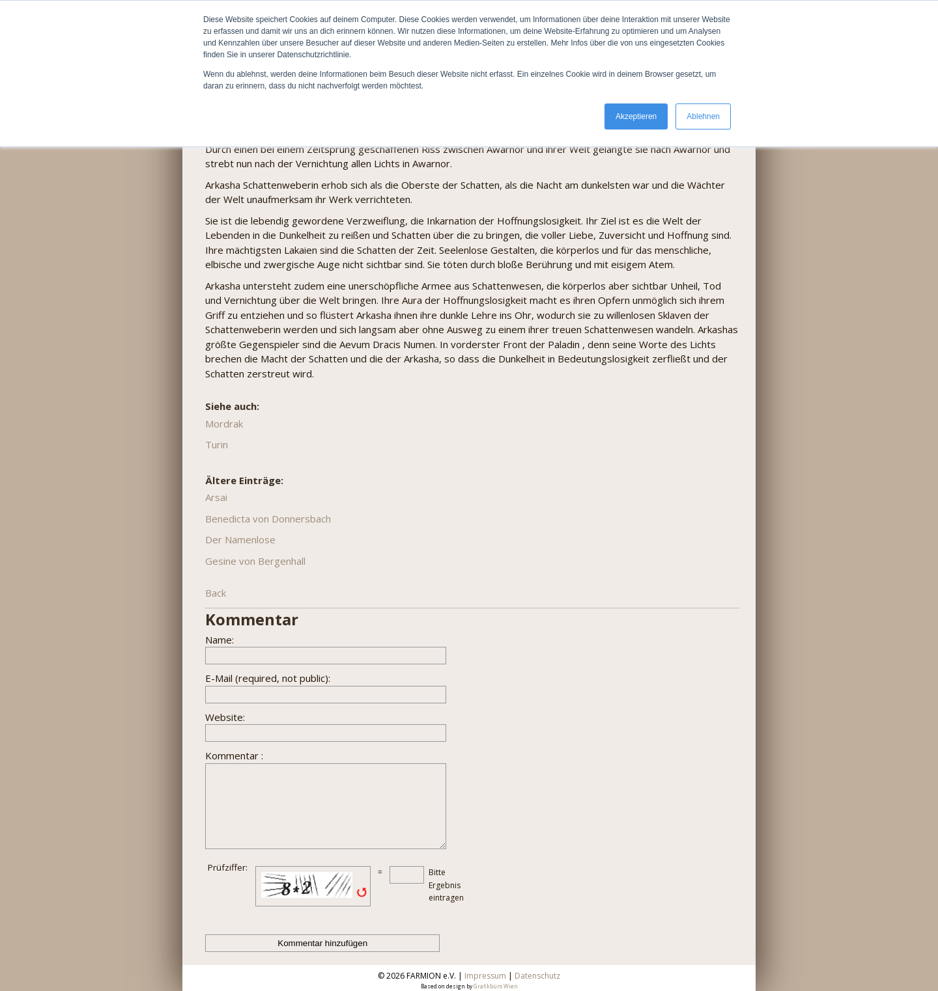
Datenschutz (537, 975)
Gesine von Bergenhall (255, 560)
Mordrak (224, 423)
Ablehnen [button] (703, 116)
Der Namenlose (240, 539)
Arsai (216, 497)
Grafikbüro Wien (496, 986)
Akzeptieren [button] (636, 116)
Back (215, 592)
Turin (216, 444)
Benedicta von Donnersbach (268, 518)
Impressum (485, 975)
